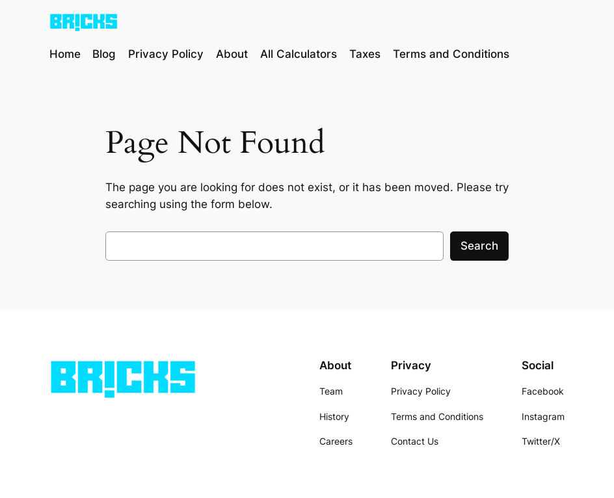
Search (479, 245)
